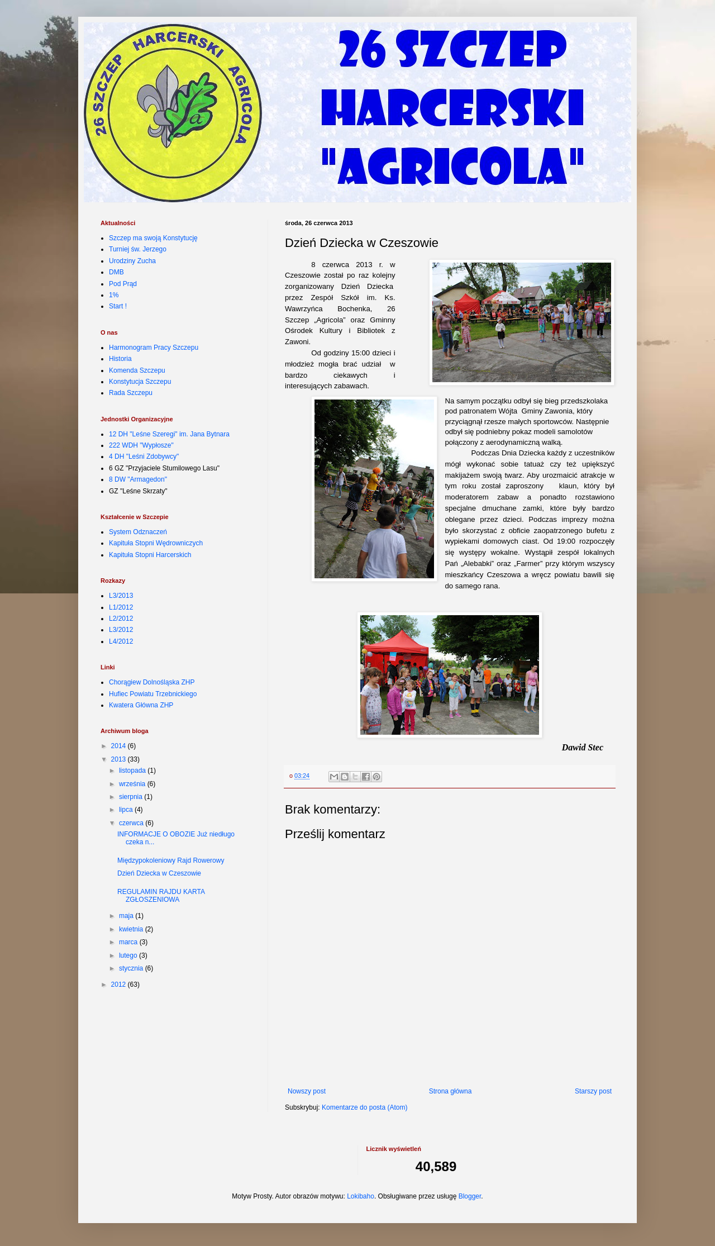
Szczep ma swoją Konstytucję (153, 238)
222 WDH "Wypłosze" (141, 445)
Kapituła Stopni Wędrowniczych (156, 543)
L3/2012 (121, 630)
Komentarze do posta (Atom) (364, 1107)
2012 (119, 984)
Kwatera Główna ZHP (141, 705)
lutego (129, 955)
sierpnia (131, 797)
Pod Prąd (123, 284)
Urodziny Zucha (132, 261)
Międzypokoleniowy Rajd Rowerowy (170, 860)
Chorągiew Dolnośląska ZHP (151, 682)
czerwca (132, 823)
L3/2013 (121, 596)
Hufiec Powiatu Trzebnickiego (153, 694)
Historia (120, 359)
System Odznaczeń (138, 532)
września (133, 784)
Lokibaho (360, 1196)
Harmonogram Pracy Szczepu (153, 347)
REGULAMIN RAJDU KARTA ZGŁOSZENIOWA (160, 895)
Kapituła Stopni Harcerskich (150, 555)
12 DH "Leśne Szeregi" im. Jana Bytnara (169, 434)
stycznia (132, 968)
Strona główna (450, 1091)
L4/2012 (121, 641)
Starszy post (593, 1091)
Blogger (470, 1196)
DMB (116, 272)
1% (113, 295)
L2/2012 (121, 618)
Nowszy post (307, 1091)
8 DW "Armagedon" (138, 479)
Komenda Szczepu (137, 370)
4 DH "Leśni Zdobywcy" (144, 456)
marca (129, 942)
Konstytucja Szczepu (140, 382)
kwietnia (132, 929)
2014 (119, 746)
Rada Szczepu (130, 393)
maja (127, 916)
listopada (133, 770)
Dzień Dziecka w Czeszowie (159, 873)
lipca (127, 810)
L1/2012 (121, 607)
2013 (119, 759)
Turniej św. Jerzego (137, 249)
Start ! (118, 306)
